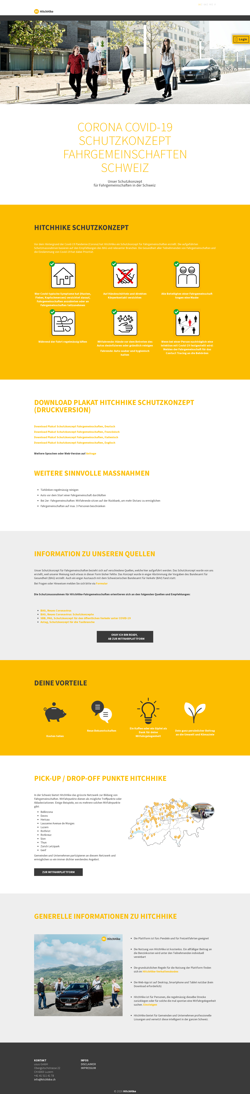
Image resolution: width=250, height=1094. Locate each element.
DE (199, 4)
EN (204, 4)
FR (210, 4)
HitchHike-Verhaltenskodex (160, 971)
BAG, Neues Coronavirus (55, 610)
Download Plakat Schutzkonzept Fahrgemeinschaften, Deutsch (74, 426)
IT (215, 4)
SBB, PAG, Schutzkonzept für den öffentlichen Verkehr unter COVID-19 (85, 618)
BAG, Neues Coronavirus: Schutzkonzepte (67, 614)
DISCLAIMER (88, 1064)
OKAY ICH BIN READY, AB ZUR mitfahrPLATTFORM (125, 637)
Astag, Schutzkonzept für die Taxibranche (67, 622)
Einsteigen (150, 1004)
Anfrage (91, 453)
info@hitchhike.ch (44, 1079)
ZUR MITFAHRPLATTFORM (58, 872)
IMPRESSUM (88, 1068)
